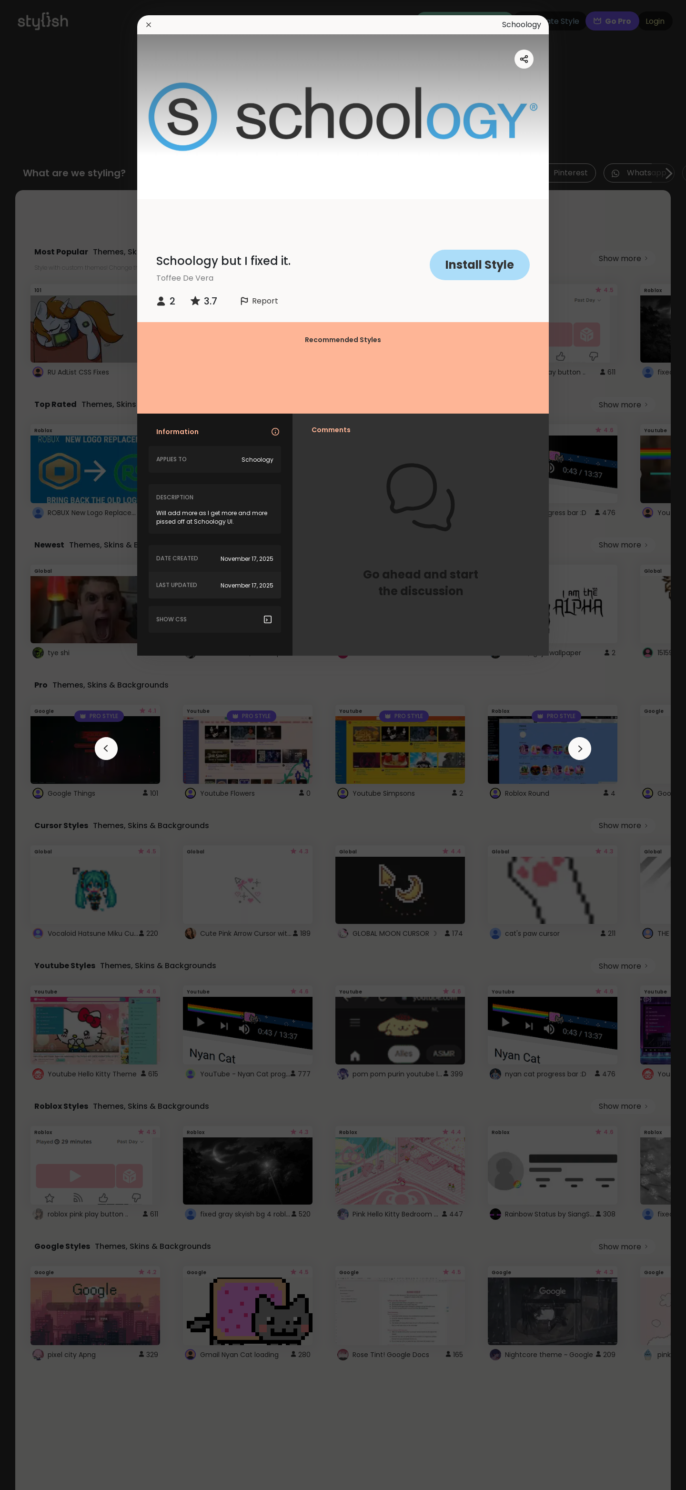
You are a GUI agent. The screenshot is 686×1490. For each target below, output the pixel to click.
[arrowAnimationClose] (106, 748)
